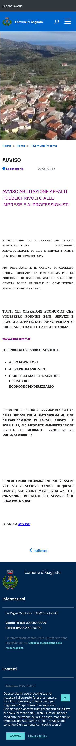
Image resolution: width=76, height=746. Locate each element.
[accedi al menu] (67, 21)
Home (6, 145)
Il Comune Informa (44, 145)
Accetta (15, 736)
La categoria (15, 168)
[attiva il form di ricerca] (56, 21)
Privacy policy (37, 735)
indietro (38, 550)
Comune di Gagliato (29, 21)
